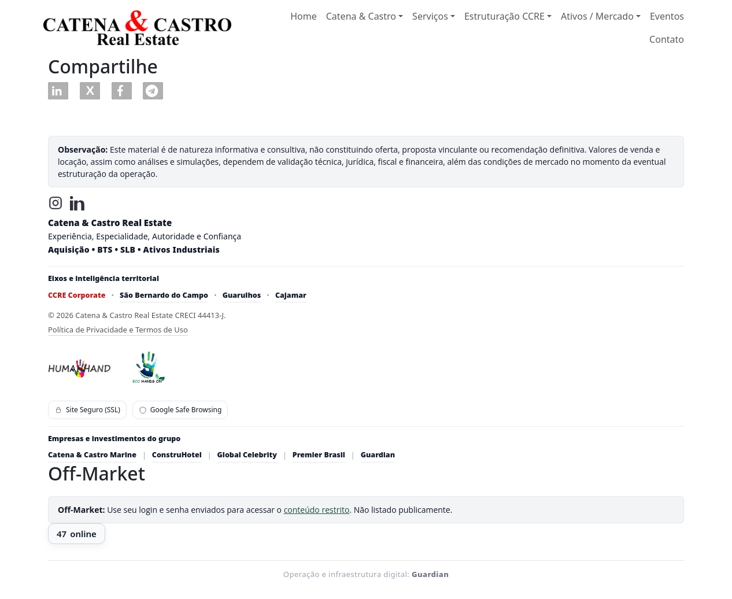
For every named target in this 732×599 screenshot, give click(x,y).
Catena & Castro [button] (361, 16)
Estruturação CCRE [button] (504, 16)
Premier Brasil (319, 455)
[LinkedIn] (77, 202)
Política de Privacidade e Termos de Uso (118, 329)
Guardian (378, 455)
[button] (58, 90)
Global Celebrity (247, 455)
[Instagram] (55, 202)
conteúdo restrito (317, 509)
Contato (666, 39)
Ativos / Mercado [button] (597, 16)
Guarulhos (242, 295)
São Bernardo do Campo (164, 295)
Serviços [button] (430, 16)
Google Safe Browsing (180, 410)
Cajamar (290, 295)
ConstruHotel (177, 455)
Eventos (667, 16)
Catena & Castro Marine (92, 455)
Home (303, 16)
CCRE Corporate (76, 295)
